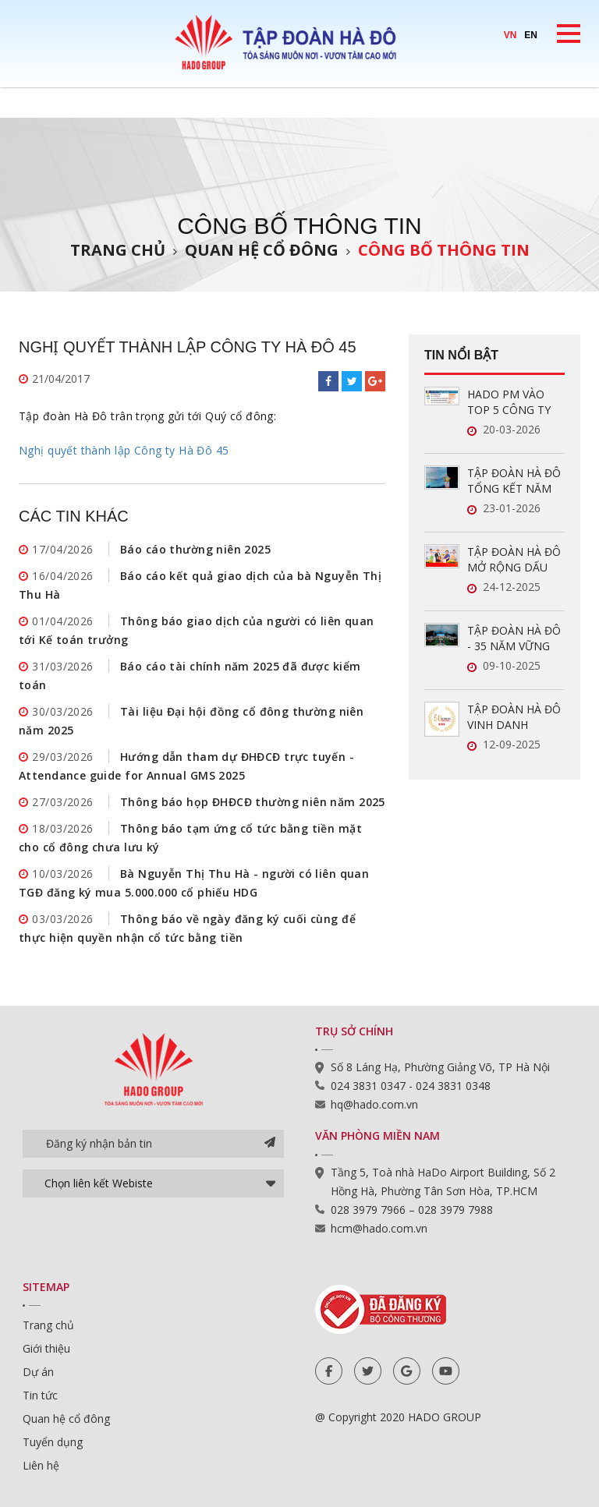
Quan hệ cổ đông (261, 249)
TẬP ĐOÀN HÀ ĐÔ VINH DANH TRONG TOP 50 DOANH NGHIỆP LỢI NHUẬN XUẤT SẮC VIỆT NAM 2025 (514, 717)
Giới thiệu (46, 1348)
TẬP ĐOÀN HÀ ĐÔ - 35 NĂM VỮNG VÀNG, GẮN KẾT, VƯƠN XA (514, 638)
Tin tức (40, 1395)
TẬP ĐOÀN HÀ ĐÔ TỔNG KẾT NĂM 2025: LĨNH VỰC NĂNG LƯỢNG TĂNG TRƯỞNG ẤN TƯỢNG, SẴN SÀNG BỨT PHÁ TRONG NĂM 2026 (515, 481)
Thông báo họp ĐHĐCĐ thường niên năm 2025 (252, 801)
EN (530, 35)
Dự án (38, 1371)
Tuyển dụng (53, 1441)
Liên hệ (41, 1465)
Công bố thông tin (444, 249)
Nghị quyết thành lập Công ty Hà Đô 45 (124, 450)
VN (510, 35)
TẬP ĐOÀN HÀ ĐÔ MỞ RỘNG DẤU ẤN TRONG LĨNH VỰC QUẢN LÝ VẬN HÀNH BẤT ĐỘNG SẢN (516, 559)
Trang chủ (117, 249)
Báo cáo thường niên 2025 (195, 549)
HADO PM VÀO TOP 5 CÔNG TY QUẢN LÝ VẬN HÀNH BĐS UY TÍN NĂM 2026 (514, 402)
